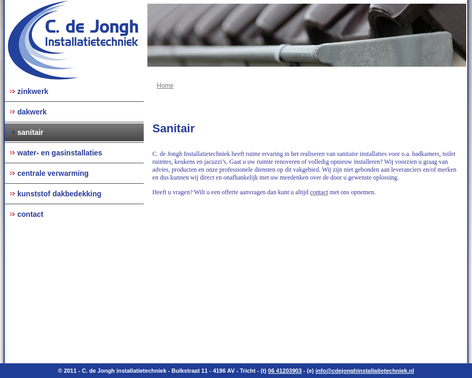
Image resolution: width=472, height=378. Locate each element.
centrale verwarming (53, 173)
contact (30, 214)
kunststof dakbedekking (59, 194)
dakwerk (32, 112)
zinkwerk (32, 91)
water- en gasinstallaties (59, 153)
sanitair (30, 132)
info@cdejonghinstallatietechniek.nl (365, 371)
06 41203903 (285, 371)
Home (165, 85)
